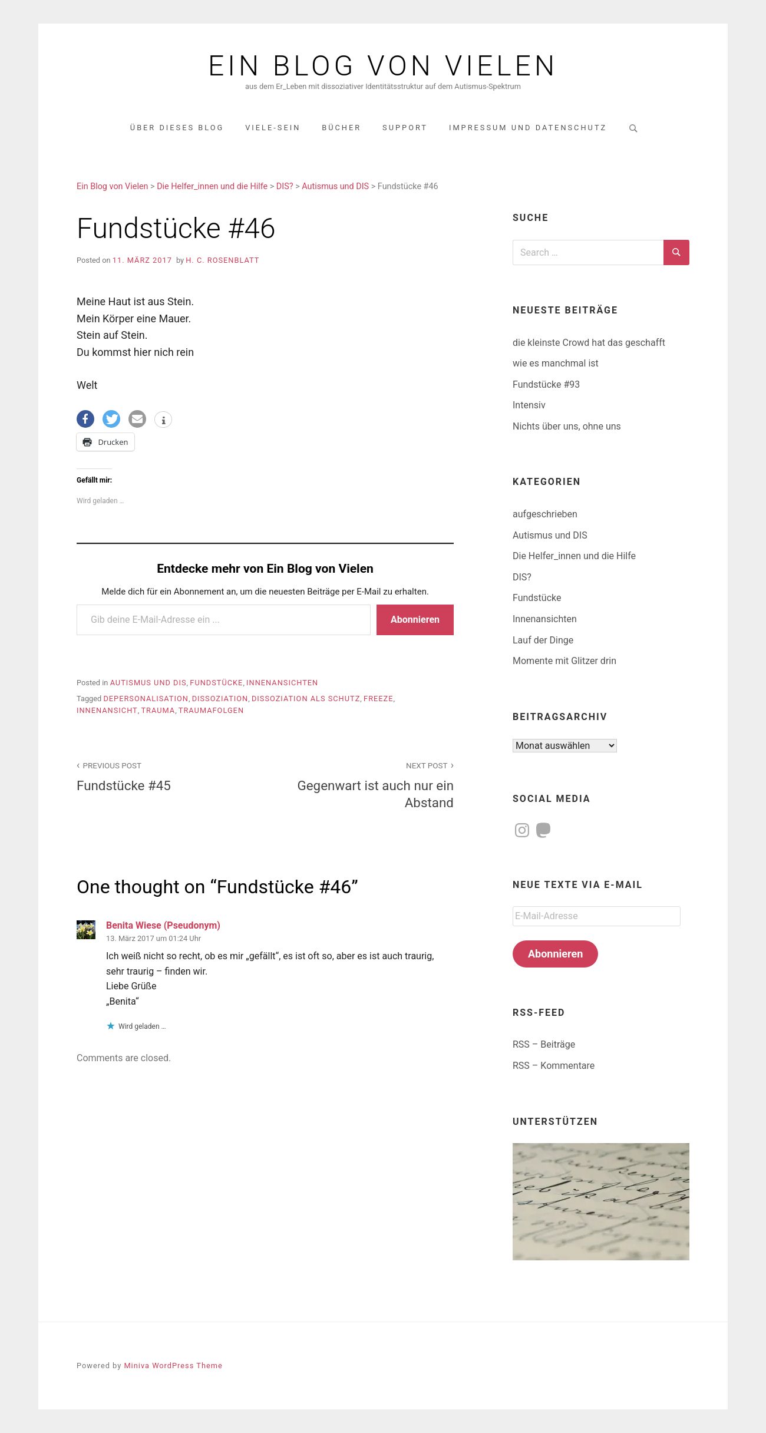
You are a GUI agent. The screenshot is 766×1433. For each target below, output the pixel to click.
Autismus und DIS (148, 682)
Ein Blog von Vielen (383, 66)
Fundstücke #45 (164, 775)
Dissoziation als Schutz (306, 698)
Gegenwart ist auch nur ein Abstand (366, 784)
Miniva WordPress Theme (173, 1365)
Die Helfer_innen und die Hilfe (574, 556)
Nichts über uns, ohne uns (567, 426)
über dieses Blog (177, 127)
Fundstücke (216, 682)
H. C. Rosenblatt (222, 260)
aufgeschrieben (545, 514)
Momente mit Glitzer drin (564, 660)
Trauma (158, 710)
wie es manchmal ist (556, 363)
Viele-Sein (273, 127)
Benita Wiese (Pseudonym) (163, 925)
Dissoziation (220, 698)
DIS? (522, 577)
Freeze (378, 698)
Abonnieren (415, 619)
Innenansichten (282, 682)
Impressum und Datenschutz (528, 127)
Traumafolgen (211, 710)
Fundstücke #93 (546, 384)
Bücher (341, 127)
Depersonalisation (145, 698)
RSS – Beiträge (544, 1044)
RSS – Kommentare (554, 1065)
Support (405, 127)
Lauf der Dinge (543, 640)
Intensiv (529, 405)
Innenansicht (107, 710)
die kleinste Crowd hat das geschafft (589, 342)
